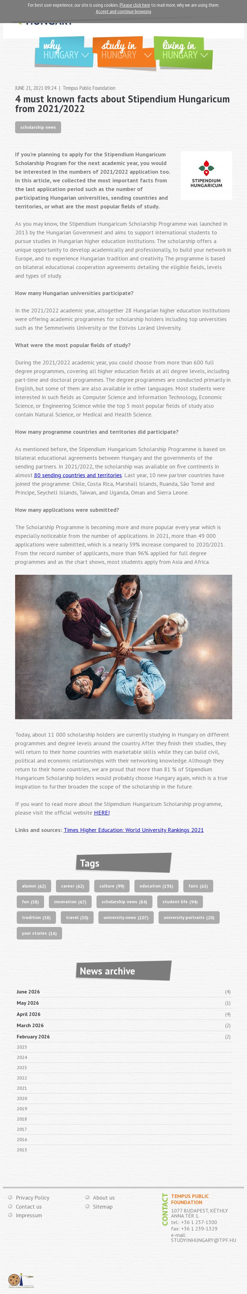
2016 (22, 1139)
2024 (22, 1057)
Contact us (29, 1206)
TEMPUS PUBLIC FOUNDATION (21, 1280)
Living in (187, 48)
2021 (22, 1088)
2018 (22, 1119)
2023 (22, 1068)
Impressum (29, 1215)
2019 (22, 1109)
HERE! (102, 812)
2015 (22, 1150)
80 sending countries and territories (78, 475)
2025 (22, 1047)
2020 (22, 1098)
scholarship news (38, 127)
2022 (22, 1078)
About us (104, 1197)
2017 (22, 1129)
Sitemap (103, 1206)
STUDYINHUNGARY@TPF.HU (203, 1240)
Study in (129, 48)
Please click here (135, 5)
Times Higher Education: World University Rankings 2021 (134, 830)
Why (68, 48)
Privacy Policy (32, 1197)
